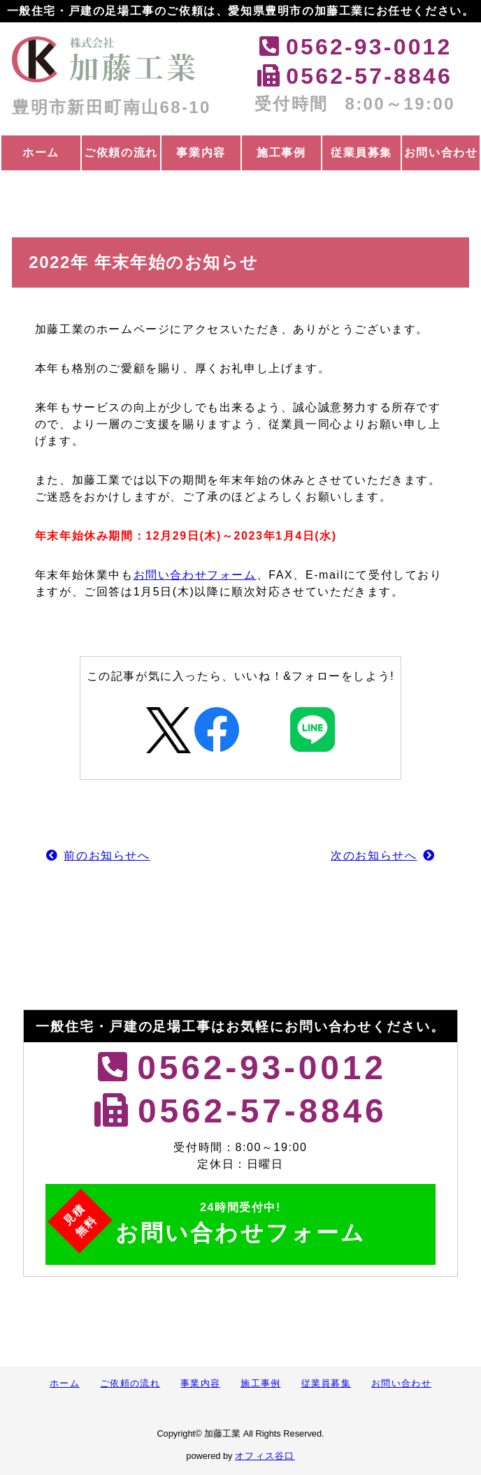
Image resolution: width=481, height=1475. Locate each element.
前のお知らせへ (107, 855)
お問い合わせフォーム (195, 575)
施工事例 (281, 152)
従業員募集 (361, 152)
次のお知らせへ (374, 855)
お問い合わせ (441, 152)
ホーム (40, 152)
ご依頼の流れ (121, 152)
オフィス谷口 (265, 1456)
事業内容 (200, 152)
